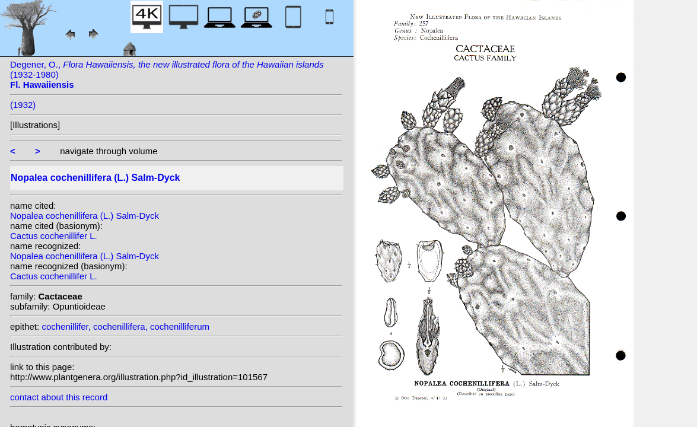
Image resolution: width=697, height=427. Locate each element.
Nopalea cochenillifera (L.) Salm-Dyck (84, 216)
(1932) (23, 105)
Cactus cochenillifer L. (53, 236)
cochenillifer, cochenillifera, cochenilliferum (125, 326)
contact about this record (58, 397)
